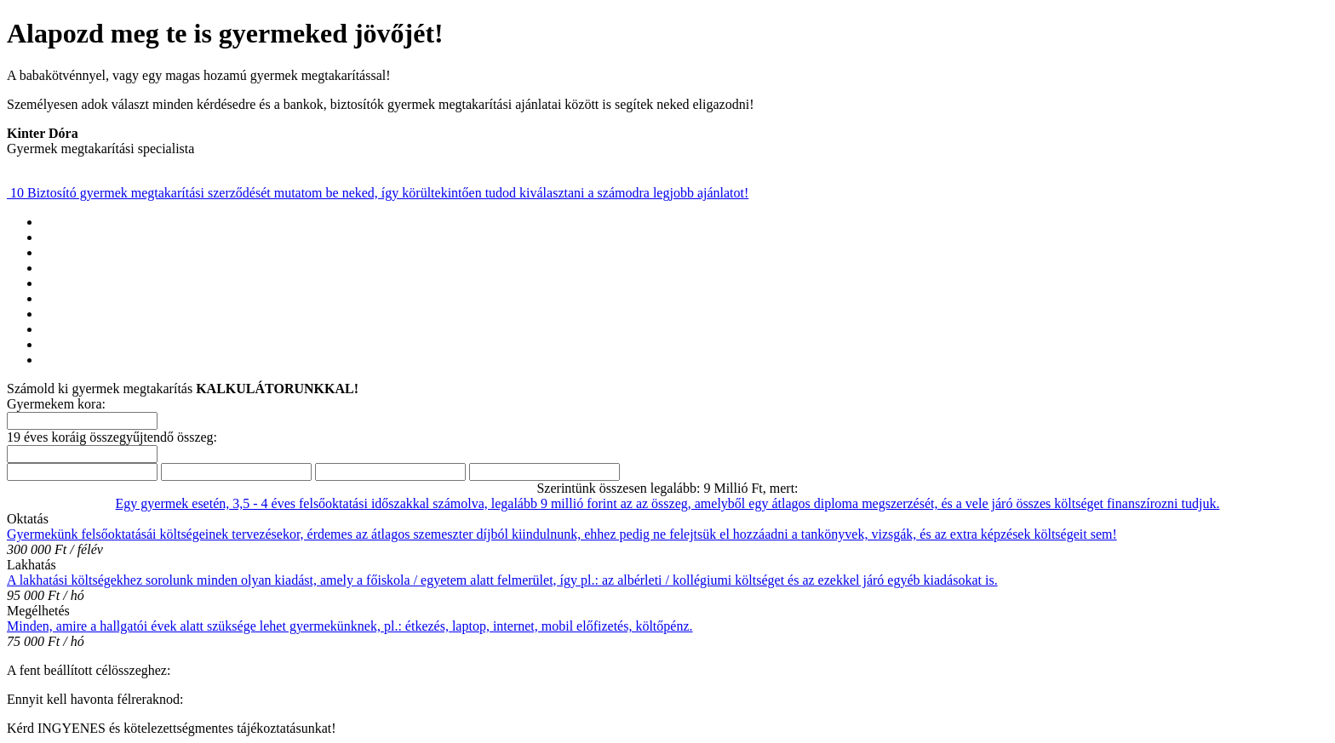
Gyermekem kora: (56, 404)
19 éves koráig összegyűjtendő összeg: (112, 437)
